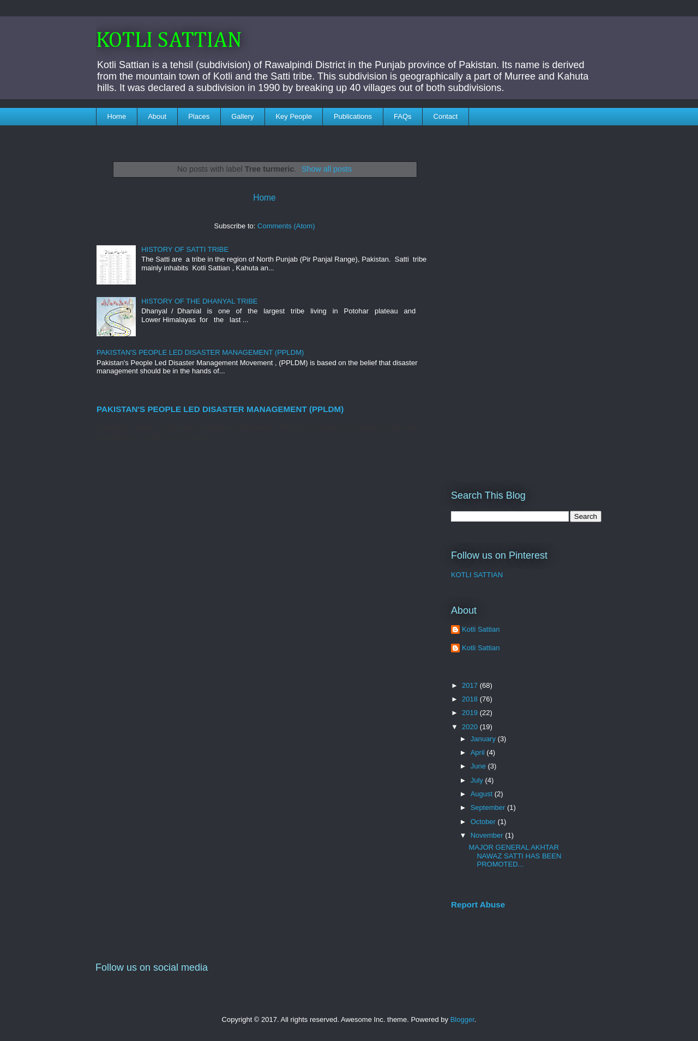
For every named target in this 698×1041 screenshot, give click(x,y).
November (488, 835)
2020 (471, 727)
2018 (471, 699)
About (157, 116)
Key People (293, 116)
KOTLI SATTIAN (169, 41)
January (484, 739)
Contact (446, 116)
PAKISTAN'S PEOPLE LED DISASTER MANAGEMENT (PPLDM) (200, 352)
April (479, 752)
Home (117, 116)
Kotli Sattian (481, 629)
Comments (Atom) (286, 226)
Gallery (242, 116)
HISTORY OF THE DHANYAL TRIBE (199, 301)
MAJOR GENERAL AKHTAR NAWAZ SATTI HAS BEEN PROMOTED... (514, 855)
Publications (353, 116)
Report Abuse (478, 904)
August (483, 794)
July (478, 780)
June (479, 766)
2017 (471, 685)
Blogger (462, 1019)
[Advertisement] (526, 300)
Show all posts (327, 169)
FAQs (403, 116)
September (489, 807)
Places (198, 116)
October (484, 822)
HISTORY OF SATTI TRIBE (184, 249)
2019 (471, 713)
